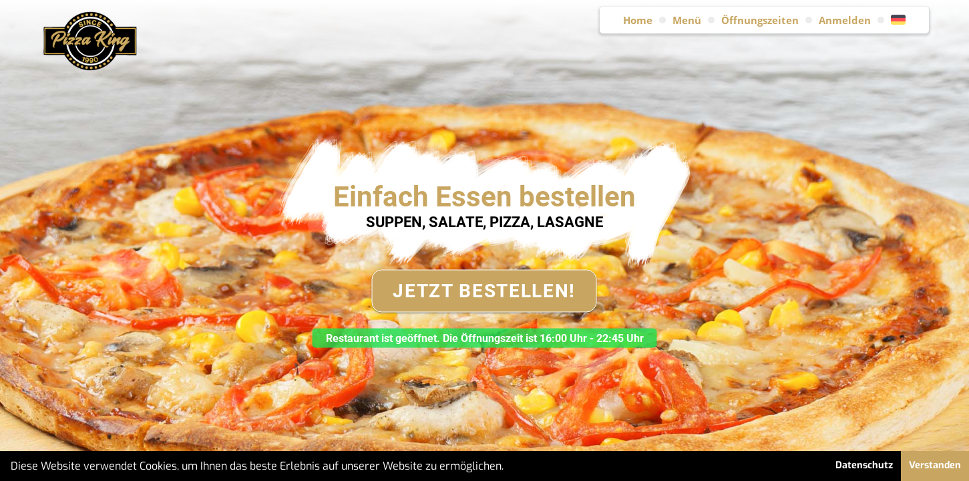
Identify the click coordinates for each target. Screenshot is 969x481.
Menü (686, 20)
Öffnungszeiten (760, 20)
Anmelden (845, 20)
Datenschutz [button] (864, 465)
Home (637, 20)
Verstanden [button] (935, 465)
